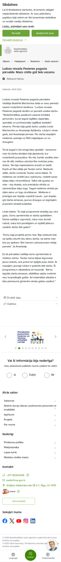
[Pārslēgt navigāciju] (30, 555)
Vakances (9, 400)
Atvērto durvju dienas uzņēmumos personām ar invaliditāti (30, 407)
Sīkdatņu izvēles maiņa (16, 457)
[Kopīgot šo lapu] (30, 304)
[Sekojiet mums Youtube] (18, 521)
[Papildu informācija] (28, 475)
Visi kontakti (18, 501)
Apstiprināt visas (45, 33)
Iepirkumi (9, 414)
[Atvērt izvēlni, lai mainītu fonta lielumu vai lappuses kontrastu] (48, 556)
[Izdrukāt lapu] (30, 298)
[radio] (11, 375)
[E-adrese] (8, 491)
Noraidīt (16, 33)
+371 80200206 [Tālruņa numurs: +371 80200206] (15, 475)
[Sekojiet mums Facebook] (4, 520)
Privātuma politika (13, 442)
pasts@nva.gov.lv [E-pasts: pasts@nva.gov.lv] (16, 480)
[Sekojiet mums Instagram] (25, 521)
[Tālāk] (55, 336)
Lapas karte (10, 452)
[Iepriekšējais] (5, 336)
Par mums (9, 424)
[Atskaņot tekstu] (15, 79)
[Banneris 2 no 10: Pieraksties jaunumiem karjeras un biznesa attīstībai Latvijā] (30, 336)
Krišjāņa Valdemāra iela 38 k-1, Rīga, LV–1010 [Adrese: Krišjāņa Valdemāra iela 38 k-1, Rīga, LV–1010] (31, 485)
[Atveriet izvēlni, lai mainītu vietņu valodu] (13, 556)
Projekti (8, 419)
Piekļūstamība (11, 447)
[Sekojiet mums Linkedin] (32, 520)
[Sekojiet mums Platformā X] (11, 520)
